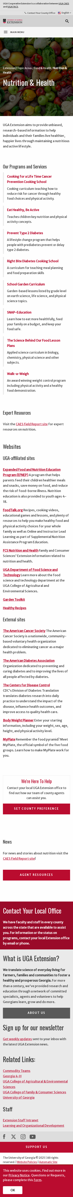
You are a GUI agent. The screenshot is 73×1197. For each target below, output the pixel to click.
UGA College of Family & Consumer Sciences (34, 1092)
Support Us (36, 1147)
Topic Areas (24, 68)
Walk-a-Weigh (18, 374)
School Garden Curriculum (26, 284)
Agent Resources (36, 875)
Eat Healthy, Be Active (23, 210)
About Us (36, 1013)
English (65, 13)
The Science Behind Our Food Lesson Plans (33, 343)
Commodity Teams (16, 1071)
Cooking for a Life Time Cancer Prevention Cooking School (29, 179)
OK (13, 1190)
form (37, 1180)
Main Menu (13, 32)
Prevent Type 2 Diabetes (25, 233)
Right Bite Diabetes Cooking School (32, 261)
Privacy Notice (19, 1175)
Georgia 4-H (12, 1076)
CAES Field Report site (32, 424)
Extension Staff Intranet (20, 1120)
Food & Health (42, 68)
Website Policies (27, 1162)
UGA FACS (13, 6)
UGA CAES (64, 3)
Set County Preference (36, 808)
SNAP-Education (19, 312)
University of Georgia (18, 1097)
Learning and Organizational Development (33, 1126)
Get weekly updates (17, 1039)
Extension (9, 68)
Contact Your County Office (39, 13)
